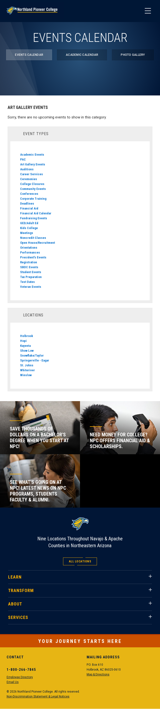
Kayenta (25, 346)
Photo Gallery (133, 55)
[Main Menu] (147, 11)
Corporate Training (33, 198)
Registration (28, 262)
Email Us (13, 682)
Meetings (26, 233)
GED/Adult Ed (29, 223)
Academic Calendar (82, 55)
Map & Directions (98, 674)
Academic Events (32, 154)
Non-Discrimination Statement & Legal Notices (38, 696)
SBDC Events (29, 267)
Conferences (29, 194)
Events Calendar (29, 55)
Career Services (31, 174)
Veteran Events (30, 287)
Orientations (28, 247)
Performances (30, 252)
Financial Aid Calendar (35, 213)
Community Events (33, 189)
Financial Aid (29, 208)
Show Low (27, 350)
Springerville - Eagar (34, 360)
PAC (23, 159)
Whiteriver (27, 370)
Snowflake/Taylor (32, 355)
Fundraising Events (33, 218)
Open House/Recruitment (37, 242)
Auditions (27, 169)
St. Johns (26, 365)
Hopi (23, 341)
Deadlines (27, 203)
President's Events (33, 257)
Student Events (30, 272)
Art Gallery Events (32, 164)
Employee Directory (20, 677)
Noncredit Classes (33, 238)
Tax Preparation (31, 277)
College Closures (32, 184)
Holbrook (26, 336)
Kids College (29, 228)
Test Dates (27, 282)
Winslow (26, 375)
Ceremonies (28, 179)
